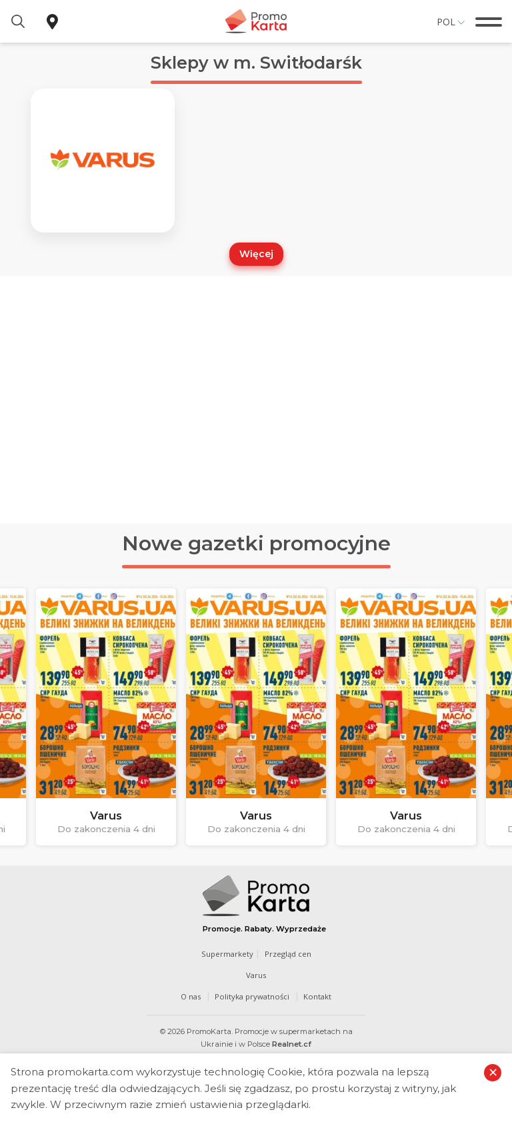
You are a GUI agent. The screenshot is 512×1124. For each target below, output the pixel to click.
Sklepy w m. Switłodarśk (256, 62)
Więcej (256, 257)
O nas (189, 1000)
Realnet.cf (291, 1046)
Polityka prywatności (252, 1000)
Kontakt (319, 1000)
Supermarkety (226, 956)
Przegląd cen (288, 956)
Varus (256, 978)
